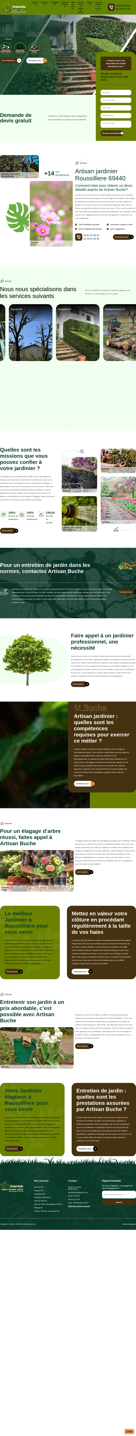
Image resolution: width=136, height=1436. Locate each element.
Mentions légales (129, 1225)
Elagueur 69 (44, 3)
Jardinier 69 (35, 3)
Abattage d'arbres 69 (64, 4)
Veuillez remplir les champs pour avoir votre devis (114, 76)
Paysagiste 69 (54, 3)
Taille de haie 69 (73, 5)
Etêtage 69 (90, 3)
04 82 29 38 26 (123, 6)
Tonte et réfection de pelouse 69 (98, 6)
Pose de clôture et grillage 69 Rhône (80, 7)
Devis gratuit (9, 531)
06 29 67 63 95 (123, 9)
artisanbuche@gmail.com (78, 1193)
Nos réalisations (10, 60)
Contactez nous (36, 60)
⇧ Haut (129, 1431)
